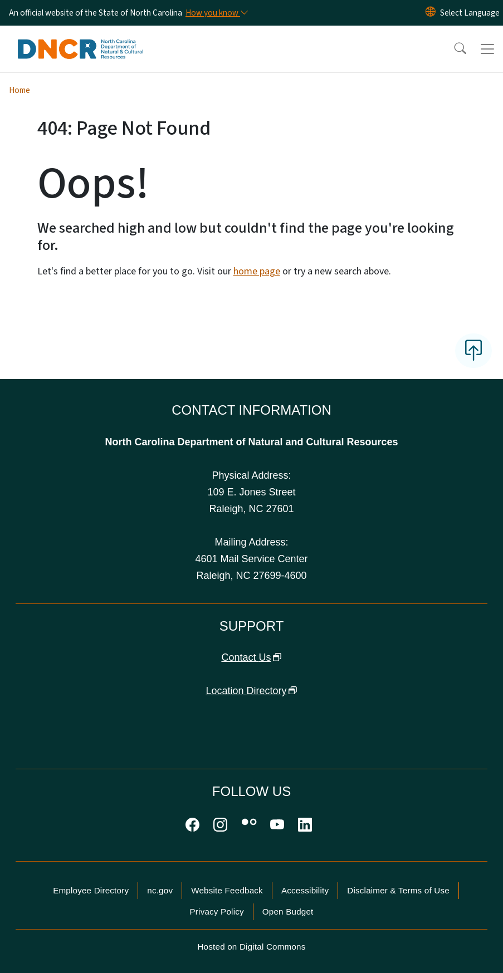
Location (251, 690)
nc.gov (160, 890)
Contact (251, 657)
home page (256, 271)
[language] (470, 12)
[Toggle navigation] (487, 49)
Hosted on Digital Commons (251, 946)
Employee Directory (91, 890)
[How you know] (216, 12)
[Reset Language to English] (431, 12)
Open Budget (288, 911)
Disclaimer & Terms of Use (398, 890)
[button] (452, 49)
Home (19, 90)
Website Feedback (227, 890)
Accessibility (305, 890)
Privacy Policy (216, 911)
